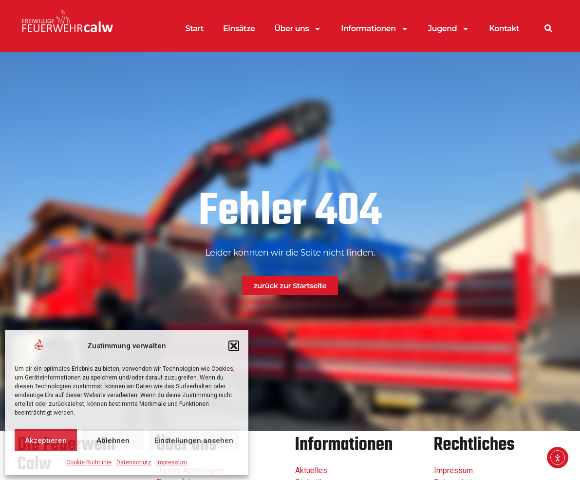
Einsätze (239, 28)
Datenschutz (133, 462)
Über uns (298, 29)
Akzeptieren (46, 440)
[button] (234, 346)
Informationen (374, 29)
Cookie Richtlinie (89, 462)
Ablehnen (113, 440)
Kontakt (504, 28)
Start (195, 28)
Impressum (171, 462)
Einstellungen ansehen (193, 440)
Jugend (448, 29)
